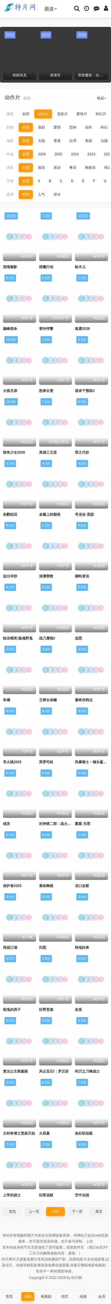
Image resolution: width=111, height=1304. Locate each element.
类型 (10, 114)
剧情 (10, 127)
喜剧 (41, 127)
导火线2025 (12, 762)
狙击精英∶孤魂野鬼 (18, 638)
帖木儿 (80, 267)
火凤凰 (44, 1133)
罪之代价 (82, 452)
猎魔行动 (46, 267)
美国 (88, 141)
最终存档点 (84, 700)
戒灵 (6, 824)
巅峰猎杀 (10, 329)
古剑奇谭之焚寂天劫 (19, 1133)
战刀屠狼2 (47, 638)
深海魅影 (10, 267)
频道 (50, 8)
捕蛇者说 (82, 576)
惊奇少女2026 (14, 452)
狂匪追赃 (46, 1195)
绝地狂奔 (82, 947)
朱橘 (6, 700)
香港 (57, 141)
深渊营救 (46, 576)
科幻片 (101, 114)
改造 (78, 1010)
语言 (10, 168)
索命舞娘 (46, 886)
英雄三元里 (48, 452)
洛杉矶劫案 (84, 1133)
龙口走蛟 (82, 886)
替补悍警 (46, 329)
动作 (88, 127)
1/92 (55, 1211)
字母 (10, 181)
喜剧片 (62, 114)
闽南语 (90, 168)
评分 (57, 194)
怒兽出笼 (46, 391)
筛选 (26, 98)
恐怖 (72, 127)
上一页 (34, 1211)
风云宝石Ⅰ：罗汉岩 (54, 1071)
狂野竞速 (46, 1010)
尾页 (98, 1211)
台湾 (72, 141)
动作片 (43, 114)
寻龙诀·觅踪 (84, 514)
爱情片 (81, 114)
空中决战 (82, 1195)
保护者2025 (12, 886)
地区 (10, 141)
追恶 (78, 638)
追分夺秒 (10, 576)
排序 (10, 194)
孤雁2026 (82, 329)
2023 (91, 154)
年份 (10, 154)
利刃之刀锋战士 (87, 1071)
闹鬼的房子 (12, 1010)
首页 (12, 1211)
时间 (25, 194)
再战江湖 (10, 947)
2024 (75, 154)
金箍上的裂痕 (49, 514)
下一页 (77, 1211)
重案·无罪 (82, 824)
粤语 (72, 168)
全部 (25, 114)
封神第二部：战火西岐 (57, 824)
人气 (41, 194)
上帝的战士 (12, 1195)
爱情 (57, 127)
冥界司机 (46, 762)
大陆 (41, 141)
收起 (102, 98)
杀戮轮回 (10, 514)
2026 (42, 154)
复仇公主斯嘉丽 (15, 1071)
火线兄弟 (10, 391)
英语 (57, 168)
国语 (41, 168)
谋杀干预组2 (85, 391)
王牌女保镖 (48, 700)
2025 (58, 154)
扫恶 (42, 947)
